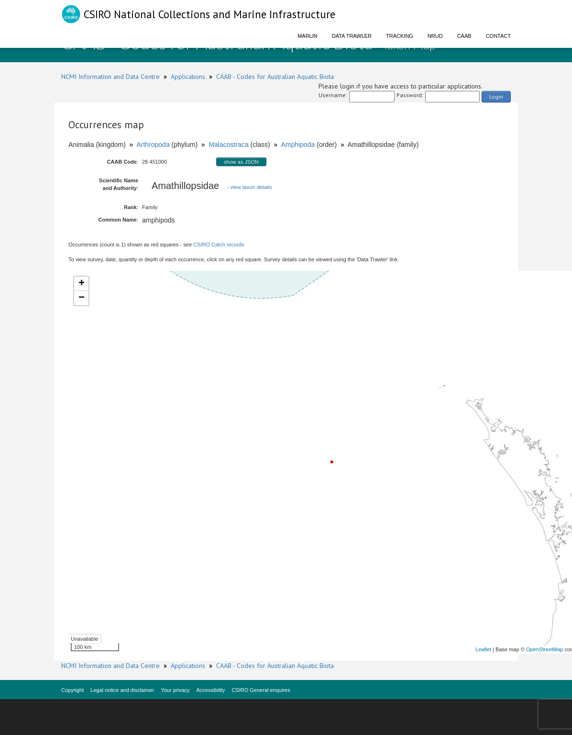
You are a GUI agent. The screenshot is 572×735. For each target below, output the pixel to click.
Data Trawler (352, 36)
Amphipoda (298, 144)
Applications (188, 76)
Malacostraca (228, 144)
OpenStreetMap (544, 649)
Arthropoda (152, 144)
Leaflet (483, 649)
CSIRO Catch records (218, 244)
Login (496, 96)
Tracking (399, 36)
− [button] (81, 298)
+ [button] (81, 284)
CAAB (464, 36)
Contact (498, 36)
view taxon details (251, 187)
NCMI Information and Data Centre (110, 76)
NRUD (435, 36)
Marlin (307, 36)
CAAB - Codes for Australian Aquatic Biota (275, 76)
